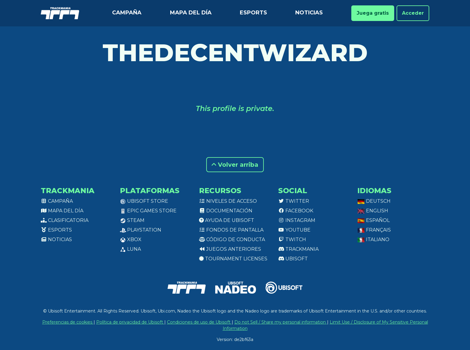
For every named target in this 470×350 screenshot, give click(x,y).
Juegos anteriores (230, 249)
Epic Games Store (148, 211)
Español (373, 220)
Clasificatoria (64, 220)
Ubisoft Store (144, 201)
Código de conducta (232, 239)
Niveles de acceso (228, 201)
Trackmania (298, 249)
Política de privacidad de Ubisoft (130, 322)
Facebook (295, 211)
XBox (130, 239)
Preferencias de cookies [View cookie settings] (68, 322)
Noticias (309, 12)
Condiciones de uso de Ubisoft (199, 322)
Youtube (294, 230)
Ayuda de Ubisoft (226, 220)
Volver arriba (235, 164)
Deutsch (374, 201)
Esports (253, 12)
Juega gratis (373, 13)
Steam (132, 220)
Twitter (293, 201)
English (372, 211)
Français (374, 230)
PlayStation (140, 230)
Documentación (225, 211)
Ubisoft (293, 259)
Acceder (413, 13)
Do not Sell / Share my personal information (280, 322)
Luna (130, 249)
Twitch (292, 239)
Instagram (296, 220)
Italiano (373, 239)
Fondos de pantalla (231, 230)
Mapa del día (191, 12)
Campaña (126, 12)
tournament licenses (233, 259)
